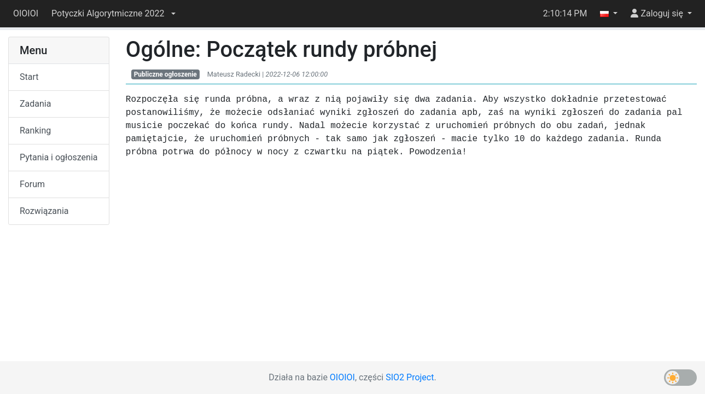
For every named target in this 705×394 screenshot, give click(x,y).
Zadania (35, 104)
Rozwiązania (44, 211)
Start (29, 77)
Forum (32, 184)
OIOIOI (25, 13)
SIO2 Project (410, 377)
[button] (113, 13)
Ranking (35, 130)
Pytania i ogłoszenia (59, 157)
